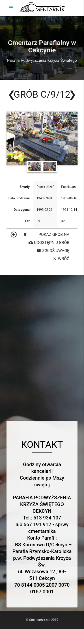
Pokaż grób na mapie (46, 234)
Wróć (60, 259)
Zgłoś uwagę (53, 251)
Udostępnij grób (48, 243)
